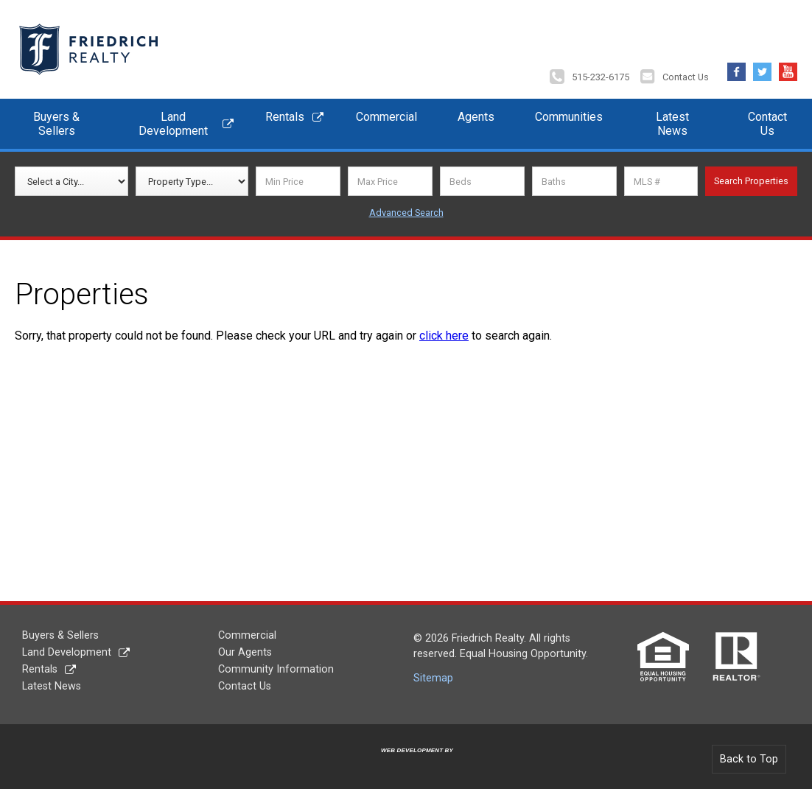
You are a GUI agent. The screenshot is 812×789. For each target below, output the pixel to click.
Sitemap (433, 678)
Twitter (762, 68)
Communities (569, 117)
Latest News (672, 124)
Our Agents (245, 652)
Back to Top (749, 759)
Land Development (173, 124)
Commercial (386, 117)
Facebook (736, 68)
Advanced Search (406, 212)
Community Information (276, 669)
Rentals (284, 117)
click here (444, 336)
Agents (476, 117)
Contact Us (685, 77)
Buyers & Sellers (56, 124)
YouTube (788, 68)
